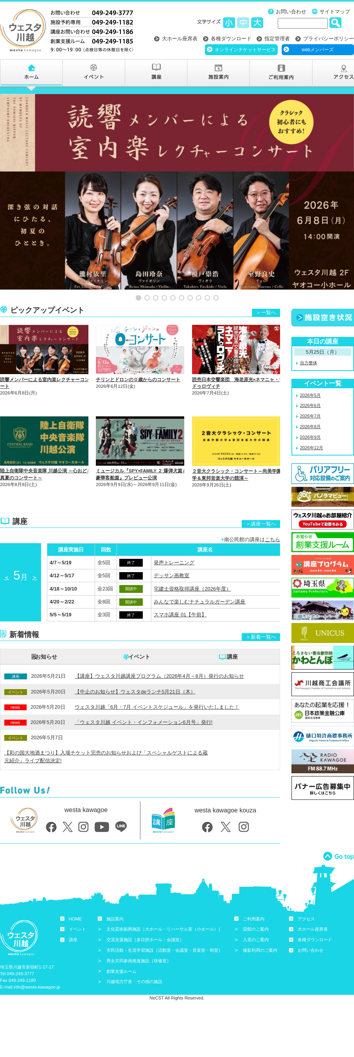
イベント (139, 635)
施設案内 (115, 897)
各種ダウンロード (231, 38)
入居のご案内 (256, 918)
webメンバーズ (318, 49)
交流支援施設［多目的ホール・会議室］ (145, 918)
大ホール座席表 (180, 38)
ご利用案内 (253, 897)
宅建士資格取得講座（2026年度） (192, 567)
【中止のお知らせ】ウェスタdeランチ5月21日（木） (135, 670)
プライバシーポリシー (328, 38)
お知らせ (46, 635)
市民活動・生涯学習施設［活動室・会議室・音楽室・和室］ (164, 928)
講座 (232, 635)
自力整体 (308, 341)
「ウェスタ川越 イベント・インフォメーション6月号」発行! (143, 701)
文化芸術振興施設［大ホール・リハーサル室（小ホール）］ (164, 908)
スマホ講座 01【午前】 (180, 593)
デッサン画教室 (171, 554)
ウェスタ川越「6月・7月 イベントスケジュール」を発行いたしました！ (157, 685)
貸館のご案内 (256, 908)
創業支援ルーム (121, 949)
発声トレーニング (174, 541)
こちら (272, 518)
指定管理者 (277, 38)
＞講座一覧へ (261, 502)
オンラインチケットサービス (245, 49)
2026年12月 (311, 426)
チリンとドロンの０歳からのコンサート (138, 358)
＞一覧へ (266, 291)
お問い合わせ (291, 11)
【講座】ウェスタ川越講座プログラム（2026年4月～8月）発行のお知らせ (159, 655)
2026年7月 (310, 395)
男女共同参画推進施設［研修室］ (138, 939)
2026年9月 (310, 415)
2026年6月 (310, 384)
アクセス (306, 897)
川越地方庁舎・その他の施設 (134, 960)
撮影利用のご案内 (260, 928)
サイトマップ (335, 11)
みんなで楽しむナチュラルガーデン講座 (199, 580)
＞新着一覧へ (261, 616)
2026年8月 (310, 405)
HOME (75, 897)
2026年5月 (310, 373)
